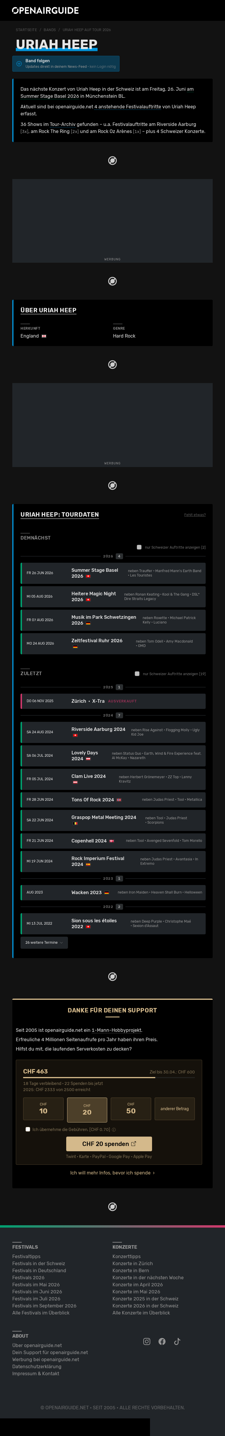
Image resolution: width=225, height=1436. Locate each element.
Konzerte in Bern (130, 1268)
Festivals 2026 (28, 1275)
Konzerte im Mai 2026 (136, 1289)
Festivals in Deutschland (39, 1268)
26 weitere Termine (44, 943)
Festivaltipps (26, 1254)
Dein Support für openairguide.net (50, 1350)
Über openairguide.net (37, 1343)
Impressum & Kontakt (35, 1371)
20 (87, 1108)
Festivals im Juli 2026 (36, 1296)
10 (43, 1108)
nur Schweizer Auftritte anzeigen (171, 547)
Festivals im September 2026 (44, 1303)
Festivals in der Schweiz (38, 1261)
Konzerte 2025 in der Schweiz (145, 1296)
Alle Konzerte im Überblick (141, 1310)
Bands (50, 30)
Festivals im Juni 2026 (37, 1289)
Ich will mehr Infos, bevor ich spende (110, 1170)
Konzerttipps (126, 1254)
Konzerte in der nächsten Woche (148, 1275)
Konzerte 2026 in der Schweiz (145, 1303)
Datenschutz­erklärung (37, 1364)
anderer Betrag (175, 1108)
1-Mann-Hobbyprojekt (116, 1030)
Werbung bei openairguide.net (45, 1357)
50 (131, 1108)
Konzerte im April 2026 (137, 1282)
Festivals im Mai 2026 (36, 1282)
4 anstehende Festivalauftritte (127, 106)
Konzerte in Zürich (132, 1261)
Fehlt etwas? (195, 515)
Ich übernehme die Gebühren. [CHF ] (71, 1127)
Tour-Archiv (63, 124)
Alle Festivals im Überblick (40, 1310)
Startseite (26, 30)
